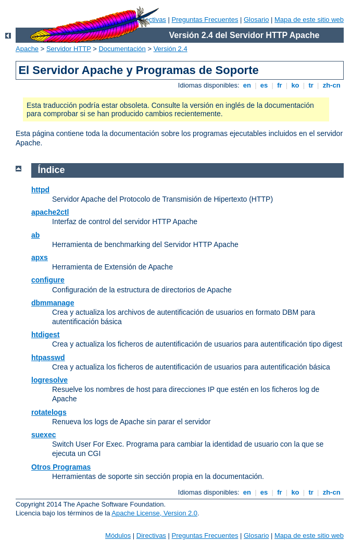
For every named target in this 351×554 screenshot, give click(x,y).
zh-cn (331, 85)
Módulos (118, 535)
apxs (39, 257)
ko (295, 85)
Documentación (121, 49)
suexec (43, 434)
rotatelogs (49, 412)
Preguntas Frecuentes (204, 19)
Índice (51, 170)
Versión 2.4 (170, 49)
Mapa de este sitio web (309, 19)
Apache (27, 49)
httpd (40, 190)
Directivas (151, 535)
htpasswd (48, 357)
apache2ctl (50, 212)
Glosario (256, 19)
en (247, 85)
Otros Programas (61, 467)
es (264, 85)
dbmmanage (52, 303)
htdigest (45, 334)
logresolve (49, 380)
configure (48, 280)
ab (35, 235)
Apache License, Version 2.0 (154, 513)
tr (311, 85)
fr (279, 85)
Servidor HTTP (68, 49)
